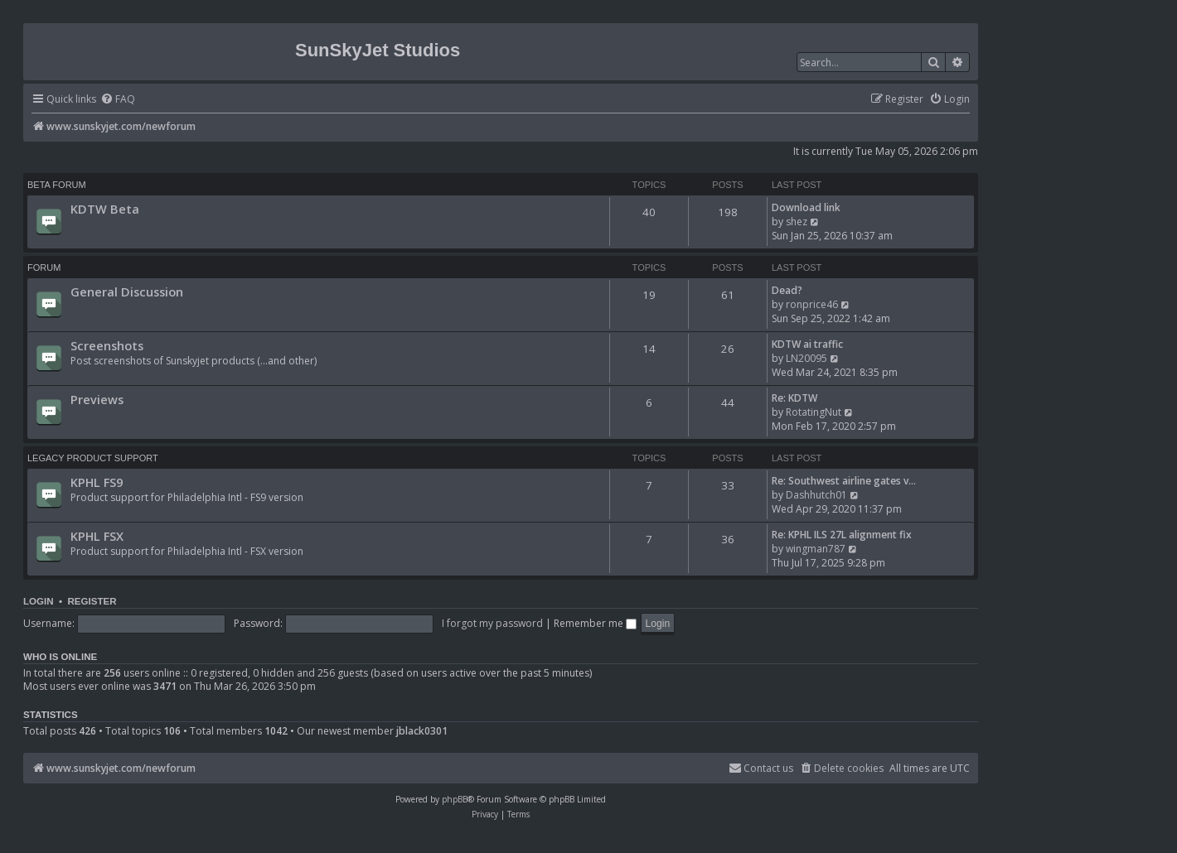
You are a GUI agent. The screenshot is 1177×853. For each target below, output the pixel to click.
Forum (44, 267)
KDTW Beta (104, 208)
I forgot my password (492, 623)
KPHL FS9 (96, 482)
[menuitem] (117, 100)
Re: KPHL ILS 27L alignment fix (842, 535)
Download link (806, 207)
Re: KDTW (794, 398)
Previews (97, 399)
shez (796, 221)
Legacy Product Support (92, 458)
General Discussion (126, 291)
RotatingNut (813, 412)
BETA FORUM (56, 185)
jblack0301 (422, 731)
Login (38, 601)
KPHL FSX (97, 536)
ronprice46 (812, 304)
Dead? (787, 290)
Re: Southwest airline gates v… (844, 481)
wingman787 (815, 549)
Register (91, 601)
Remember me (595, 623)
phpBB (454, 799)
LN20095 (806, 358)
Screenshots (106, 345)
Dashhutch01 (816, 495)
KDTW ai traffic (807, 344)
